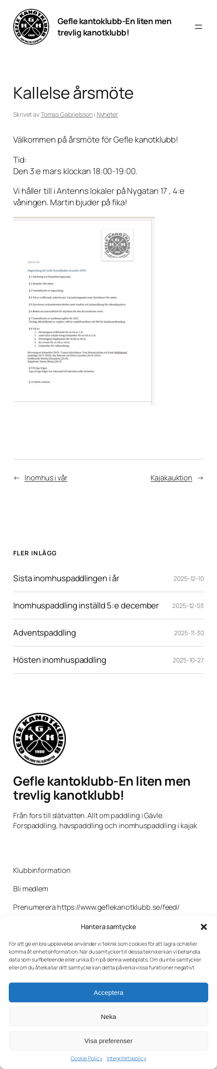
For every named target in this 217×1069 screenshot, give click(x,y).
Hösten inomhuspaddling (59, 660)
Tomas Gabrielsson (67, 114)
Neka (108, 1016)
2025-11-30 (189, 633)
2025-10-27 (188, 660)
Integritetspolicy (126, 1058)
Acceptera (108, 992)
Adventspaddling (44, 632)
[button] (203, 926)
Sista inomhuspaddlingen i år (66, 578)
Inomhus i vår (46, 478)
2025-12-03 (188, 605)
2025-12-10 (189, 578)
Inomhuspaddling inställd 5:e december (86, 605)
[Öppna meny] (198, 26)
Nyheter (107, 114)
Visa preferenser (108, 1040)
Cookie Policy (86, 1058)
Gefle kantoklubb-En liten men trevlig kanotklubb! (115, 26)
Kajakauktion (171, 478)
